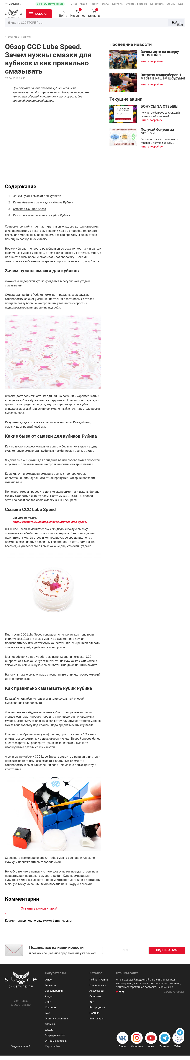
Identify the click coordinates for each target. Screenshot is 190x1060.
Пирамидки (142, 24)
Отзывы (171, 3)
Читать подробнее (152, 61)
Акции (83, 3)
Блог (48, 1006)
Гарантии (50, 989)
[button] (117, 996)
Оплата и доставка (136, 3)
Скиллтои (95, 1000)
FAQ (47, 1017)
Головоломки (120, 24)
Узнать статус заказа (51, 3)
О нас (74, 3)
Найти (132, 13)
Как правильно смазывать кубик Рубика (41, 215)
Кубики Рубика (77, 24)
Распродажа (20, 25)
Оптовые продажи (56, 1045)
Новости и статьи (99, 3)
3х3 (104, 24)
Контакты (117, 3)
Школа (49, 1034)
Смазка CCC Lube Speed (29, 209)
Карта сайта (52, 1050)
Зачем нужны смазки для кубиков (37, 196)
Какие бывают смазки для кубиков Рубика (43, 202)
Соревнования (54, 995)
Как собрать (157, 3)
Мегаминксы (164, 24)
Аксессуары (96, 995)
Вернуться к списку (18, 37)
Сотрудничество (55, 1039)
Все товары (96, 1022)
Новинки (48, 25)
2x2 (94, 24)
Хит (91, 1006)
